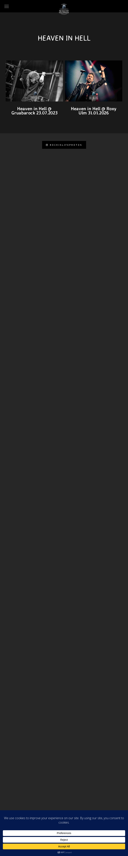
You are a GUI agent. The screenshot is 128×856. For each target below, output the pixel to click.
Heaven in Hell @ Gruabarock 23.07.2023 (34, 111)
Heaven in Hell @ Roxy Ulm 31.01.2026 (93, 111)
